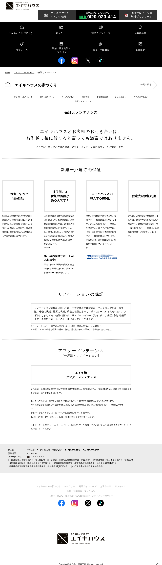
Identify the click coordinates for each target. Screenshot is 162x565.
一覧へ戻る (144, 87)
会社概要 (140, 52)
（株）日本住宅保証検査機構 (99, 230)
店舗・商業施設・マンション (61, 52)
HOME (8, 74)
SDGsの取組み (83, 489)
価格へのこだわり (40, 99)
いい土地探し (105, 99)
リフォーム (22, 52)
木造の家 (75, 99)
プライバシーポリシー (104, 489)
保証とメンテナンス (145, 99)
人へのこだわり (60, 99)
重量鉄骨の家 (89, 99)
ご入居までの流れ (124, 99)
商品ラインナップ (100, 35)
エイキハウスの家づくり (22, 35)
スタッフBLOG (101, 52)
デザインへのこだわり (18, 99)
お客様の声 (140, 35)
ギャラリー (61, 35)
